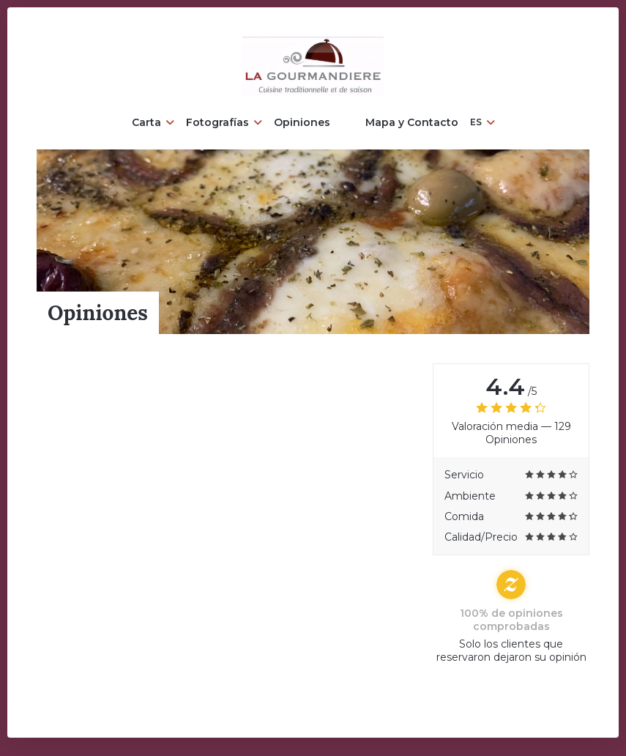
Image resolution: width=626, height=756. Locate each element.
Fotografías (224, 122)
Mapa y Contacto (411, 122)
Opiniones (302, 122)
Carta (153, 122)
